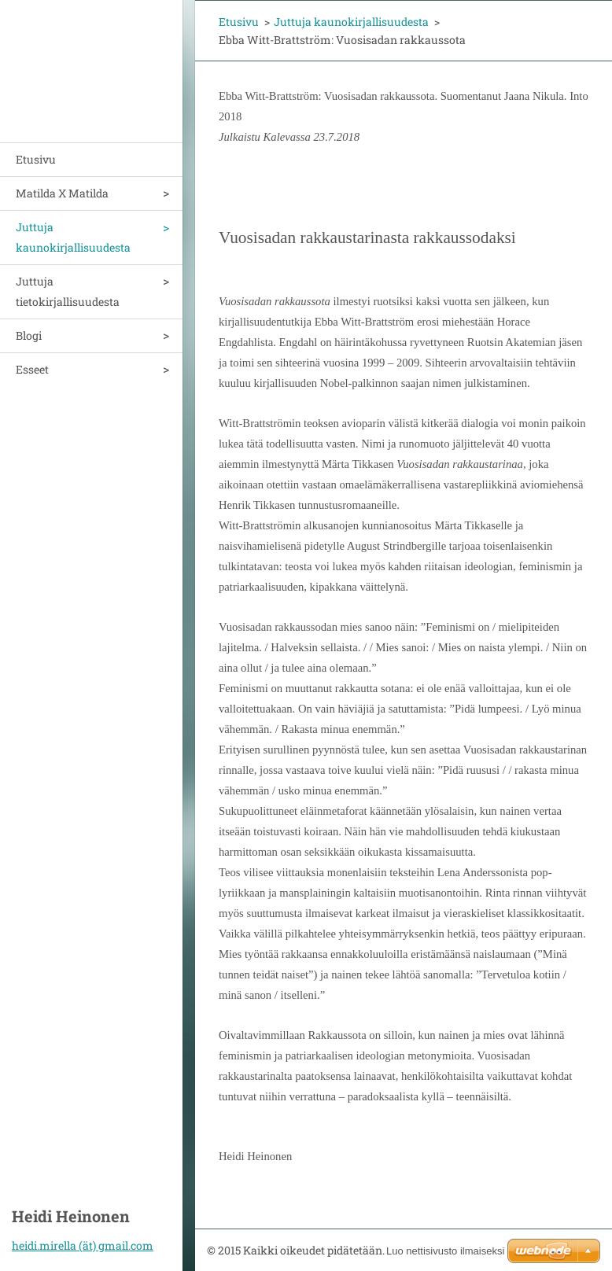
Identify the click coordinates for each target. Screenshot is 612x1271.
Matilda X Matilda (62, 193)
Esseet (32, 369)
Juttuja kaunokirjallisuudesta (73, 237)
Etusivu (36, 159)
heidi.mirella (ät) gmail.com (82, 1245)
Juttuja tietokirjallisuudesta (68, 291)
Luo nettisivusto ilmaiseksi (445, 1251)
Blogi (29, 335)
